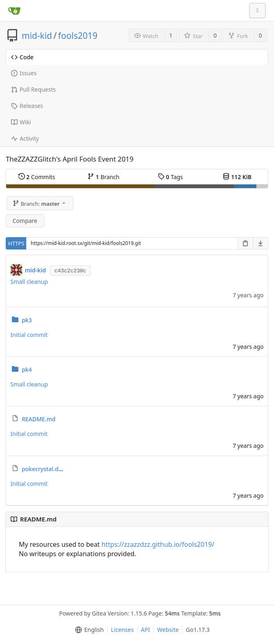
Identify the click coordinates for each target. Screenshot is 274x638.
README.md (38, 419)
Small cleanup (29, 281)
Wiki (21, 122)
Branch (103, 177)
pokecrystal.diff (43, 469)
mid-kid (37, 35)
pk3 (27, 320)
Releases (27, 106)
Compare (25, 221)
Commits (36, 177)
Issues (23, 73)
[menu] (87, 630)
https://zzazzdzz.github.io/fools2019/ (157, 544)
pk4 (27, 369)
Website (168, 630)
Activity (25, 138)
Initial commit (29, 335)
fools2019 (77, 35)
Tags (170, 177)
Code (22, 57)
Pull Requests (33, 89)
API (145, 630)
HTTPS (16, 243)
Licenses (122, 630)
